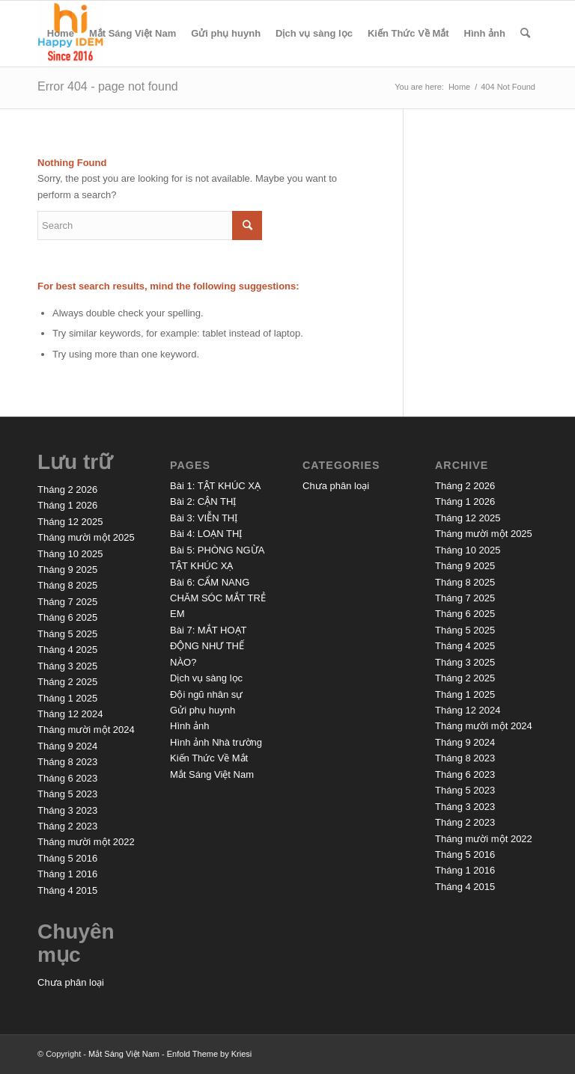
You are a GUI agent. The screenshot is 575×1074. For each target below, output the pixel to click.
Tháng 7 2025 (67, 601)
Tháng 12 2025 (70, 521)
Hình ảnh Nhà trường (216, 742)
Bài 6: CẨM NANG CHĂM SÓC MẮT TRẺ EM (218, 598)
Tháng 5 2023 (67, 794)
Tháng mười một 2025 (86, 537)
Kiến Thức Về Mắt (408, 33)
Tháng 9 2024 (67, 746)
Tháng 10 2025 (70, 553)
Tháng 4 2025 (67, 649)
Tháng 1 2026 (67, 505)
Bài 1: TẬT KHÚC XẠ (215, 485)
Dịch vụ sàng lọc (314, 33)
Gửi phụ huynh (226, 33)
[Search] (525, 34)
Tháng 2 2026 (67, 489)
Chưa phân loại (70, 982)
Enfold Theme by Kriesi (209, 1053)
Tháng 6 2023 (67, 778)
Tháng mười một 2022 (86, 841)
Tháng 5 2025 (67, 633)
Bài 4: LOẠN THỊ (206, 533)
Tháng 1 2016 (67, 874)
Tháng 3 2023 (67, 810)
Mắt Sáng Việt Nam (132, 33)
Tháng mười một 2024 (86, 729)
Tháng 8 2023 (67, 761)
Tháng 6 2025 (67, 617)
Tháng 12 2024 (70, 713)
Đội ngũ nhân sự (206, 694)
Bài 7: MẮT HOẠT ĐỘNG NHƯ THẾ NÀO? (208, 646)
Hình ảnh (484, 33)
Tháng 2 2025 (67, 681)
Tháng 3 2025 (67, 666)
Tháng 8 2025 (67, 585)
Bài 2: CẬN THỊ (203, 501)
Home (60, 33)
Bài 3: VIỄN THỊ (203, 518)
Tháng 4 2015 (67, 890)
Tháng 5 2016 (67, 858)
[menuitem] (525, 34)
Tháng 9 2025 (67, 569)
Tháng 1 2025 (67, 698)
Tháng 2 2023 (67, 826)
